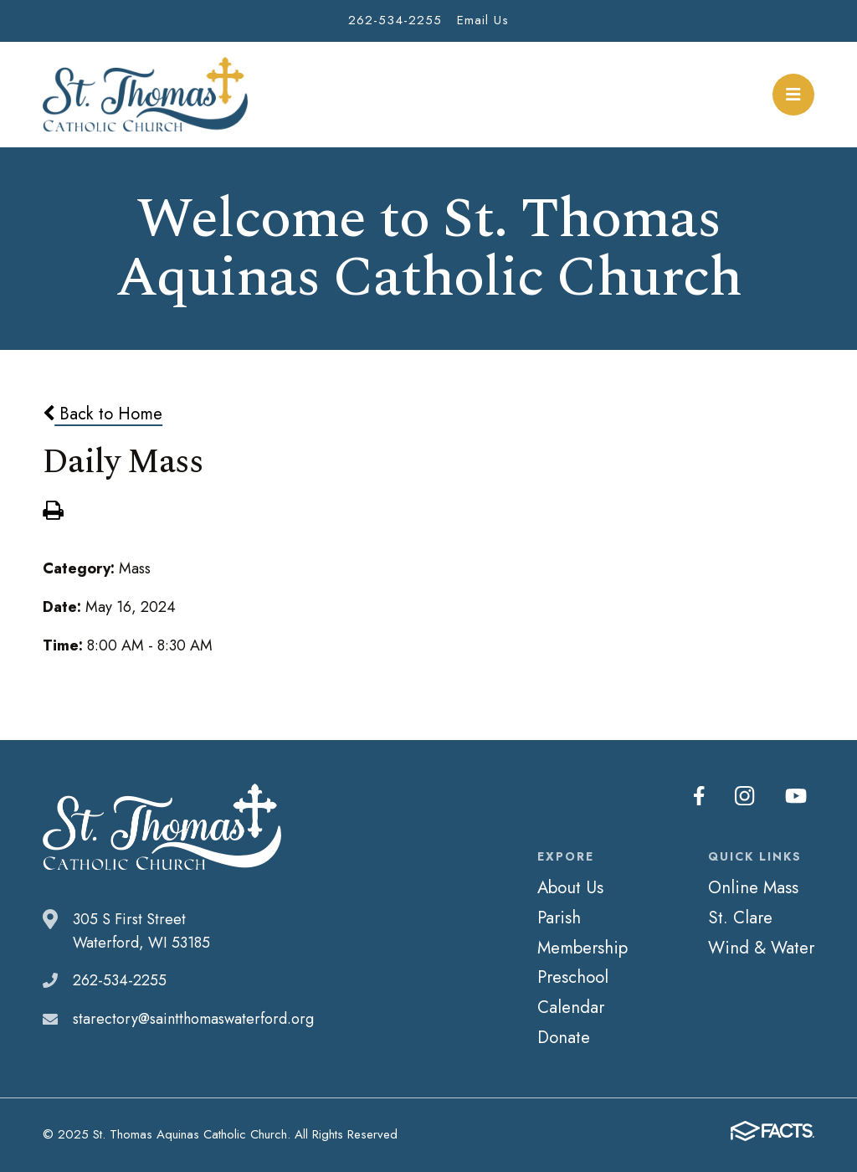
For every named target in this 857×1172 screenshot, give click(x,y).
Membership (582, 947)
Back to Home (102, 413)
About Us (570, 887)
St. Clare (740, 917)
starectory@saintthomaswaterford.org (193, 1019)
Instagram (746, 796)
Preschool (572, 977)
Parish (559, 917)
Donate (563, 1037)
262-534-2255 (395, 20)
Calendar (570, 1007)
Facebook (701, 796)
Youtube (796, 796)
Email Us (483, 20)
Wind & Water (761, 947)
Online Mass (753, 887)
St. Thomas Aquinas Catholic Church (145, 94)
